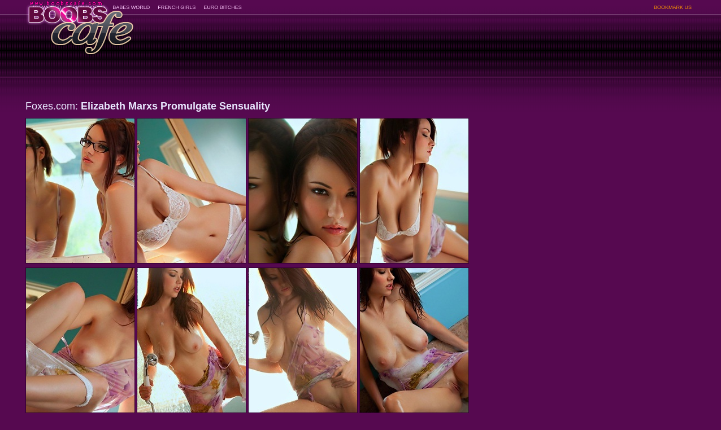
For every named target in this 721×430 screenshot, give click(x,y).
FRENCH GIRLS (177, 7)
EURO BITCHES (222, 7)
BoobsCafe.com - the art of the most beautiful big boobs (79, 24)
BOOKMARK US (673, 7)
